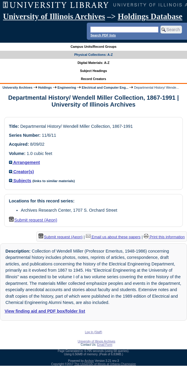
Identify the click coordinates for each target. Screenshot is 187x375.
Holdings (45, 87)
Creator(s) (21, 171)
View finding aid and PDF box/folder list (44, 311)
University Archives (17, 87)
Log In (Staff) (93, 332)
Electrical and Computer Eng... (105, 87)
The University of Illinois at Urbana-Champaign (105, 364)
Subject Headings (93, 71)
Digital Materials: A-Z (93, 62)
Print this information (164, 237)
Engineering (67, 87)
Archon (89, 360)
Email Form (104, 344)
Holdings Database (150, 16)
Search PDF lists (103, 35)
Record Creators (93, 79)
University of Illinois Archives (54, 16)
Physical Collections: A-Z (93, 54)
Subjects (20, 180)
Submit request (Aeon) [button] (33, 220)
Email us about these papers (113, 237)
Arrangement (24, 162)
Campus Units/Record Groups (93, 46)
